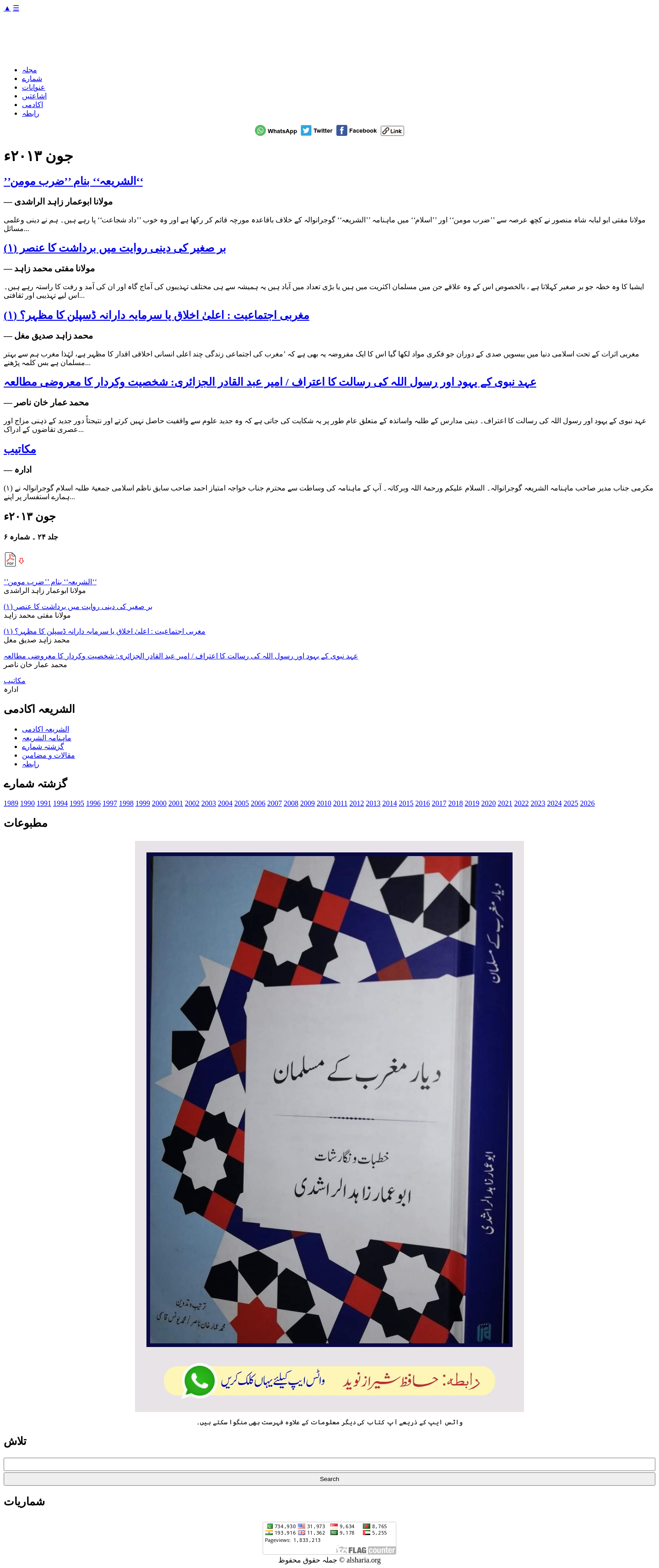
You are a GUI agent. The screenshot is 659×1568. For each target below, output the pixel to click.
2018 (455, 803)
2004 (225, 803)
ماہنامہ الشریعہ (46, 738)
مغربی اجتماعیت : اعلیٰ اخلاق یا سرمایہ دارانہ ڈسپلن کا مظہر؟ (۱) (156, 315)
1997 (110, 803)
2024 (554, 803)
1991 (44, 803)
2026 (587, 803)
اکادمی (32, 104)
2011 (340, 803)
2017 (439, 803)
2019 (472, 803)
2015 (406, 803)
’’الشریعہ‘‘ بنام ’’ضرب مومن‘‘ (73, 181)
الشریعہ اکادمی (45, 729)
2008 (291, 803)
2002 (192, 803)
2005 (241, 803)
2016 (422, 803)
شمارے (32, 78)
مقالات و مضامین (48, 755)
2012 (356, 803)
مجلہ (29, 70)
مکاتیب (20, 449)
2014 (389, 803)
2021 (504, 803)
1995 (77, 803)
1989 (11, 803)
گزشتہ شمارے (43, 746)
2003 (208, 803)
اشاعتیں (34, 96)
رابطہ (30, 113)
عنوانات (33, 87)
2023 (537, 803)
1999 (142, 803)
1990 (27, 803)
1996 (93, 803)
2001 (175, 803)
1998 (126, 803)
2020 (488, 803)
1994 (60, 803)
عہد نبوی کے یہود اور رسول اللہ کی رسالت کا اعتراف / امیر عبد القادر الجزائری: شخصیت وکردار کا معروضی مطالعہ (270, 382)
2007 (274, 803)
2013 (373, 803)
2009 (307, 803)
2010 (324, 803)
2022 (521, 803)
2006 (258, 803)
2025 (570, 803)
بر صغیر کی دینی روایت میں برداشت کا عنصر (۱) (115, 248)
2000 (159, 803)
